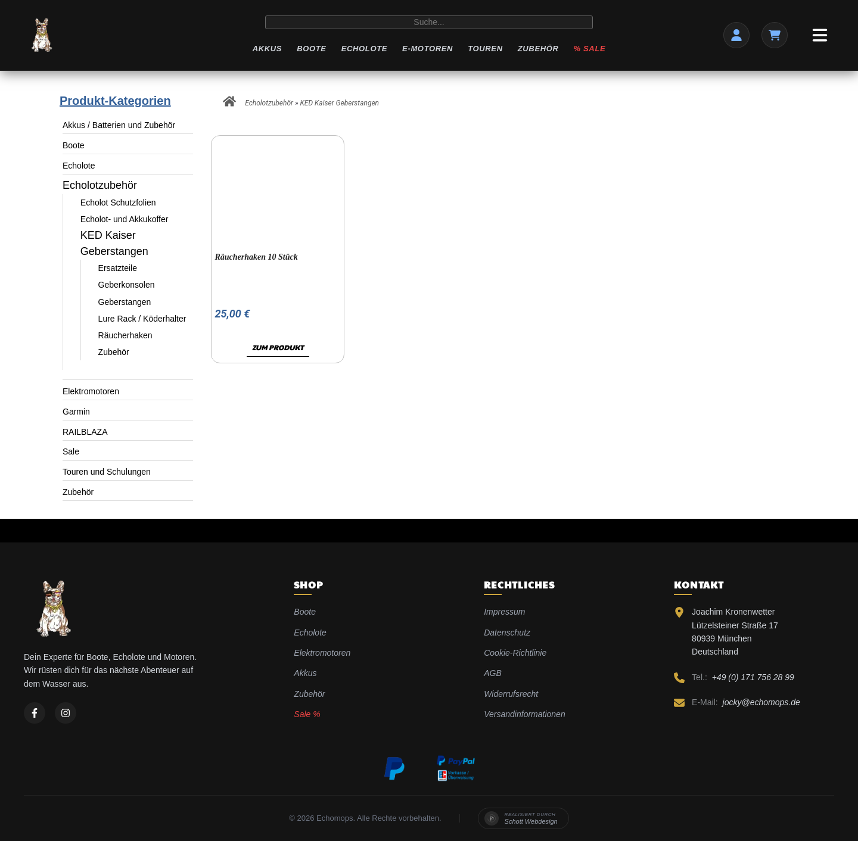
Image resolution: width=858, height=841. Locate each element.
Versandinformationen (524, 714)
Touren (485, 48)
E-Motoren (427, 48)
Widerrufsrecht (511, 694)
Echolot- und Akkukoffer (124, 219)
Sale (71, 451)
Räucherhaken (125, 335)
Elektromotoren (91, 391)
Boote (311, 48)
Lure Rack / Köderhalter (142, 318)
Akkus (267, 48)
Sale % (307, 714)
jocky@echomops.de (761, 702)
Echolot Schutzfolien (118, 202)
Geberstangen (124, 302)
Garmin (76, 411)
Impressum (504, 611)
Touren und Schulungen (107, 471)
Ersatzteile (117, 268)
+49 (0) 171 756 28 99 (753, 677)
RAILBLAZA (85, 432)
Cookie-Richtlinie (515, 653)
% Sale (590, 48)
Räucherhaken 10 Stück (255, 257)
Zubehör (538, 48)
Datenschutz (507, 632)
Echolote (364, 48)
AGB (493, 673)
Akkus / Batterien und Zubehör (119, 125)
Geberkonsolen (126, 284)
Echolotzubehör (100, 185)
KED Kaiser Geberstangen (340, 103)
